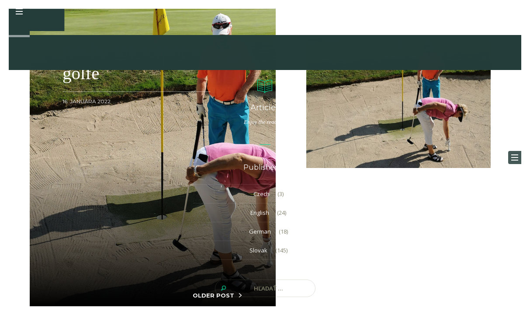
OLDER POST (213, 295)
